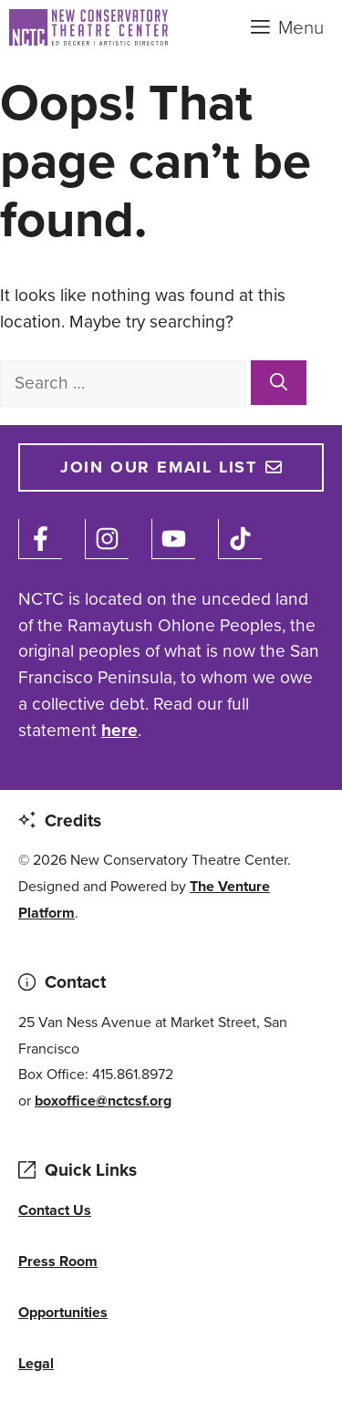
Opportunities (63, 1312)
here (119, 730)
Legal (36, 1363)
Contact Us (54, 1209)
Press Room (58, 1261)
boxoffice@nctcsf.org (103, 1100)
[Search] (278, 382)
